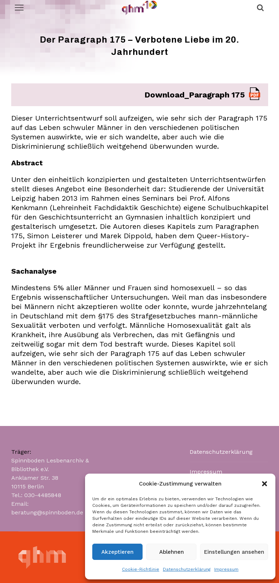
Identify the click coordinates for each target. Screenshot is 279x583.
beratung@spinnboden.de (47, 512)
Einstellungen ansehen (234, 552)
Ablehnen (171, 552)
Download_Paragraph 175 (194, 94)
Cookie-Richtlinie (140, 569)
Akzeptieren (117, 552)
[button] (264, 483)
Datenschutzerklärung (187, 569)
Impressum (226, 569)
